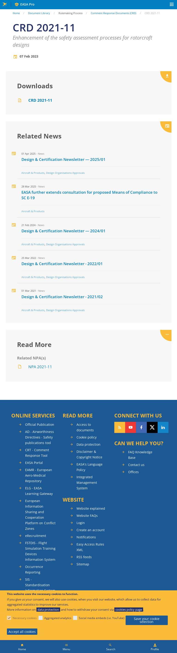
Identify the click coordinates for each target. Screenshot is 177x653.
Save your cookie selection (146, 620)
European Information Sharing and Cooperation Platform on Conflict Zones (40, 515)
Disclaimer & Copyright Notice (89, 454)
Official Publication (39, 424)
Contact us (136, 465)
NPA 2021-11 (40, 366)
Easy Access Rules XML (90, 547)
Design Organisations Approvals (65, 172)
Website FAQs (87, 515)
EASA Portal (34, 462)
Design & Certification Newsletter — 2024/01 (63, 230)
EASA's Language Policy (90, 467)
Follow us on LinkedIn (163, 427)
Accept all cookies (22, 631)
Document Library (39, 13)
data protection (48, 609)
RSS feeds (84, 557)
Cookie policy (87, 437)
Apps (172, 5)
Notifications (86, 537)
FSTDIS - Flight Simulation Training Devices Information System (40, 551)
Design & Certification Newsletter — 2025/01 (63, 159)
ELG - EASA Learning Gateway (39, 491)
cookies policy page (128, 609)
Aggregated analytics (57, 618)
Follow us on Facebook (141, 427)
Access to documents (85, 427)
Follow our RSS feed (119, 427)
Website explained (91, 508)
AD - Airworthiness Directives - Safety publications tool (39, 437)
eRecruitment (35, 535)
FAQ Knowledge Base (140, 455)
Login (81, 523)
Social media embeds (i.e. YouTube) (101, 618)
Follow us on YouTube (130, 427)
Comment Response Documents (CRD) (113, 13)
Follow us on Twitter (152, 427)
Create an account (91, 530)
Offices (133, 472)
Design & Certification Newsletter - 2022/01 (62, 263)
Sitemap (83, 564)
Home (16, 13)
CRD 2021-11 (40, 100)
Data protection (88, 444)
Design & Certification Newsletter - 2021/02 (62, 296)
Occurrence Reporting (34, 569)
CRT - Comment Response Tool (37, 453)
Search (110, 649)
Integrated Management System (87, 482)
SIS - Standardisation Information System (40, 585)
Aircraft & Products (32, 172)
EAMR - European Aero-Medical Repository (38, 475)
